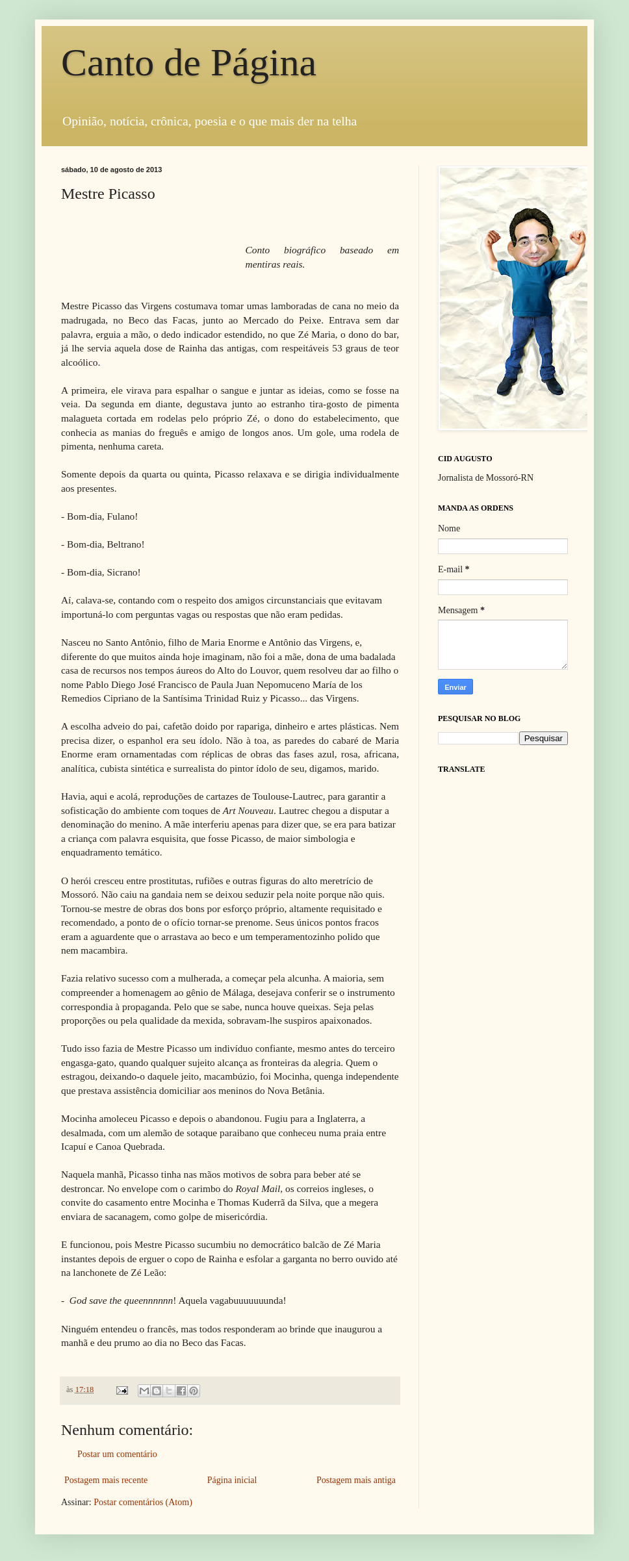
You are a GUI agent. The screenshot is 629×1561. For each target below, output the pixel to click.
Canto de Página (188, 62)
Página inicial (232, 1480)
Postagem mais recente (106, 1480)
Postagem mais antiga (356, 1480)
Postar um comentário (117, 1454)
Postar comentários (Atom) (143, 1502)
